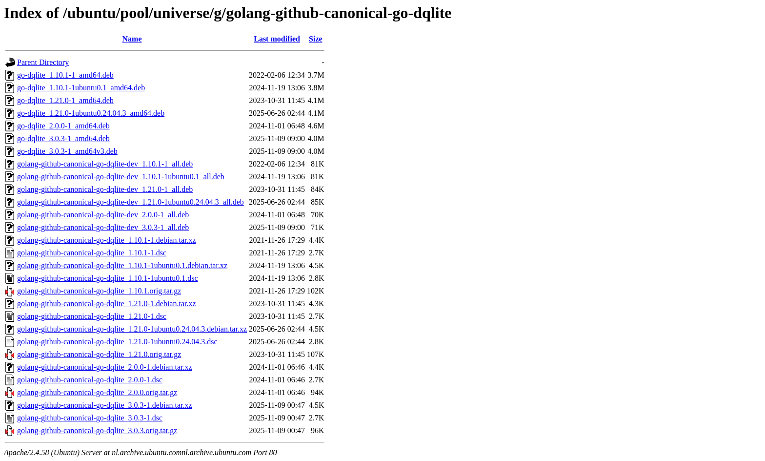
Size (315, 39)
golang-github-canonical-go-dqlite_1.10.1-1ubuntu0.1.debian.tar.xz (122, 265)
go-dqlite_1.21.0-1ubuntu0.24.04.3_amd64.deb (90, 113)
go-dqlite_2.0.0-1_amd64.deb (63, 126)
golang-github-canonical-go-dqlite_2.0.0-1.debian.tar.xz (104, 367)
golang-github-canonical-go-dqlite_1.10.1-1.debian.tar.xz (106, 240)
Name (132, 39)
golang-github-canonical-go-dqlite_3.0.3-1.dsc (89, 418)
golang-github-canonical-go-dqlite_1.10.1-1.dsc (91, 253)
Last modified (277, 39)
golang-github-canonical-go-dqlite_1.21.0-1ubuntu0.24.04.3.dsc (117, 341)
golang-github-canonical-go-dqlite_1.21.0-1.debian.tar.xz (106, 303)
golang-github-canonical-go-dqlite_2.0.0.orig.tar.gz (97, 392)
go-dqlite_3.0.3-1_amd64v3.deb (67, 151)
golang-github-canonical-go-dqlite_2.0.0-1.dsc (89, 380)
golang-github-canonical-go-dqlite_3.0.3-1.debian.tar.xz (104, 405)
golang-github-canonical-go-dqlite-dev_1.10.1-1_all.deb (105, 164)
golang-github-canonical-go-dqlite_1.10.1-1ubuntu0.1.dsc (107, 278)
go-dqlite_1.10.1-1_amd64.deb (65, 75)
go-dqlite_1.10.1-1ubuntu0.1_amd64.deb (81, 88)
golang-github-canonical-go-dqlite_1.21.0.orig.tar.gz (99, 354)
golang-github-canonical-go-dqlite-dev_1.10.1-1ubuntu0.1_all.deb (120, 176)
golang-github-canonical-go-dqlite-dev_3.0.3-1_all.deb (103, 227)
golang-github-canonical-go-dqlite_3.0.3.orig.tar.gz (97, 430)
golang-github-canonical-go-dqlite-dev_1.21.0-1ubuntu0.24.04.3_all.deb (130, 202)
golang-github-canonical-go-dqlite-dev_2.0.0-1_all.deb (103, 214)
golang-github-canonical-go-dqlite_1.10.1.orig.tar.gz (99, 291)
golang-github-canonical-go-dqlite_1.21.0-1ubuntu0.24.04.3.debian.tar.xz (132, 329)
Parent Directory (43, 62)
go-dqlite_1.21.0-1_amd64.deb (65, 100)
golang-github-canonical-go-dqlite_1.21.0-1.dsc (91, 316)
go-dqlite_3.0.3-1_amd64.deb (63, 138)
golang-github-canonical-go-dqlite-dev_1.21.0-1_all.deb (105, 189)
